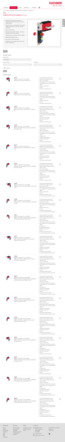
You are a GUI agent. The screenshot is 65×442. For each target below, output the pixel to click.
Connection (35, 62)
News (4, 433)
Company (5, 7)
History (4, 427)
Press (4, 435)
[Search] (63, 23)
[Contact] (63, 20)
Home (4, 10)
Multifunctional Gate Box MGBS (16, 10)
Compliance (5, 431)
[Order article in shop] (63, 25)
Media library (5, 437)
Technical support (16, 427)
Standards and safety (17, 431)
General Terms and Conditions (54, 427)
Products (13, 7)
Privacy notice (51, 430)
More (6, 51)
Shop (20, 7)
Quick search (6, 57)
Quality (4, 429)
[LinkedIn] (49, 434)
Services (26, 7)
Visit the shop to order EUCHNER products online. (27, 429)
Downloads (15, 430)
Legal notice (51, 429)
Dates (4, 434)
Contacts (34, 7)
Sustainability (5, 430)
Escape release (6, 62)
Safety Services (16, 429)
